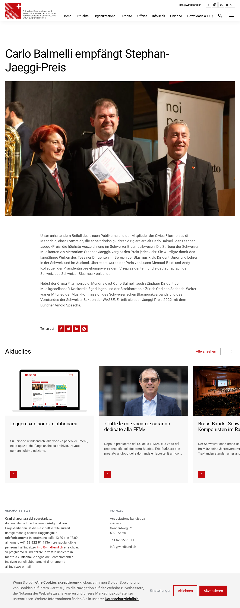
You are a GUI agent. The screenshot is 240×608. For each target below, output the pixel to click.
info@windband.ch (50, 547)
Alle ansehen (206, 351)
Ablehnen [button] (185, 591)
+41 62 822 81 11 (122, 540)
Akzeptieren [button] (213, 591)
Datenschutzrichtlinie (122, 599)
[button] (230, 5)
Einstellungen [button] (160, 590)
